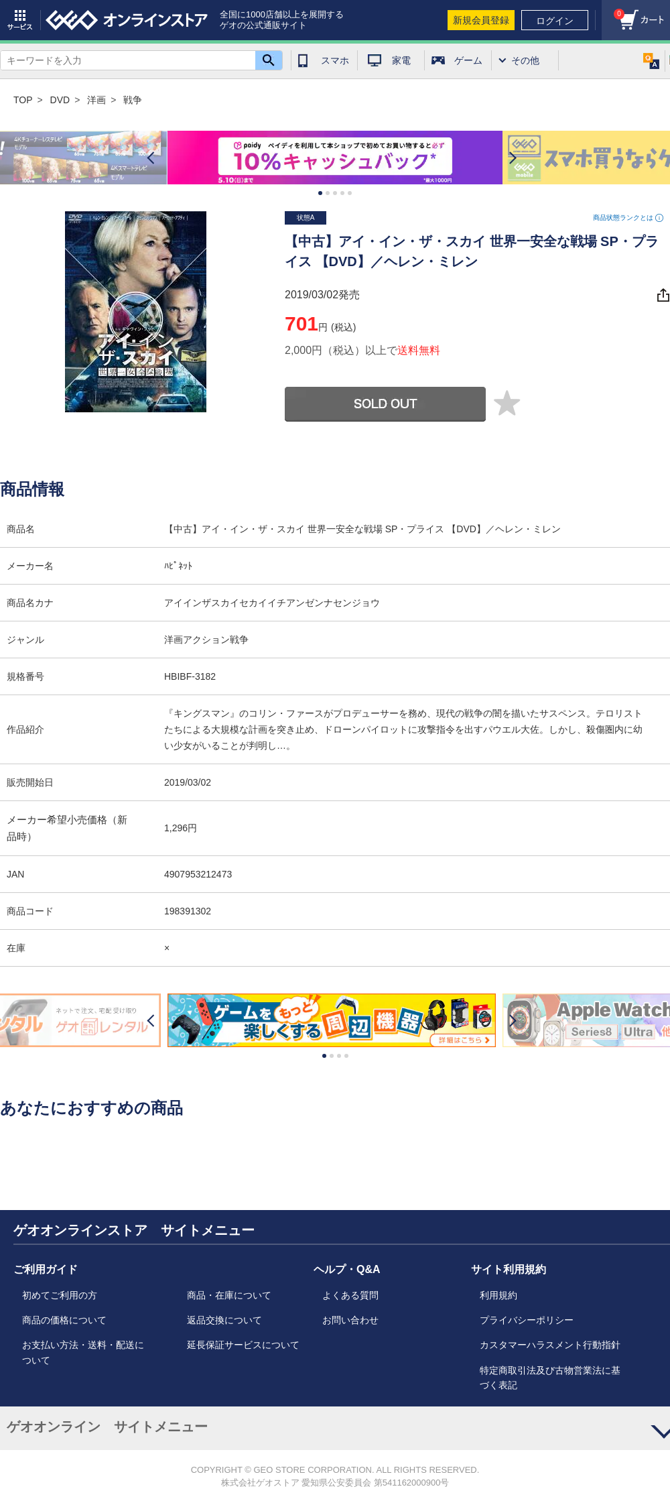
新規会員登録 (481, 20)
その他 (525, 60)
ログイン (555, 20)
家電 (401, 60)
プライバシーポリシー (527, 1320)
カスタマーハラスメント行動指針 (550, 1344)
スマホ (335, 60)
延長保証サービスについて (243, 1344)
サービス (20, 20)
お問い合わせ (350, 1320)
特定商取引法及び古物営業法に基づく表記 (550, 1377)
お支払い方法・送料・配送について (83, 1352)
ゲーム (468, 60)
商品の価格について (64, 1320)
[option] (335, 158)
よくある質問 (350, 1295)
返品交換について (224, 1320)
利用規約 (498, 1295)
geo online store (126, 20)
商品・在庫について (229, 1295)
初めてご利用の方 (59, 1295)
